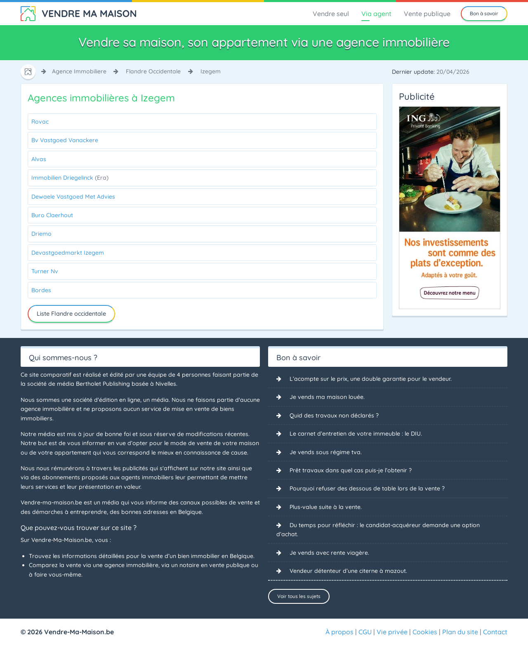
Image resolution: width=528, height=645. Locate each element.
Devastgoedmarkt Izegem (67, 252)
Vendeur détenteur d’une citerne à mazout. (348, 571)
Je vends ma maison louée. (327, 397)
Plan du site (460, 632)
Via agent (376, 13)
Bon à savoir (484, 13)
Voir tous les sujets (299, 596)
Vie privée (392, 632)
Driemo (41, 233)
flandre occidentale (153, 71)
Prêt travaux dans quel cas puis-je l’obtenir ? (351, 470)
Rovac (40, 121)
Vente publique (427, 13)
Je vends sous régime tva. (326, 452)
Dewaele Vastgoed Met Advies (73, 196)
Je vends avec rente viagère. (329, 552)
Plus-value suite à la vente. (326, 507)
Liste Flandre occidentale (71, 313)
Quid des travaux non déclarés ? (334, 415)
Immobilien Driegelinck (69, 177)
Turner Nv (44, 271)
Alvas (38, 159)
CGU (365, 632)
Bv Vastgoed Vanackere (64, 140)
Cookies (424, 632)
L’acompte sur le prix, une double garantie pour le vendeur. (371, 378)
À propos (339, 632)
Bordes (41, 290)
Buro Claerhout (52, 215)
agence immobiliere (79, 71)
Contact (495, 632)
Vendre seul (331, 13)
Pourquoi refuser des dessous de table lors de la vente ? (367, 488)
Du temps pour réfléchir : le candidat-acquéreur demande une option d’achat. (378, 529)
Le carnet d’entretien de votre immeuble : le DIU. (356, 433)
